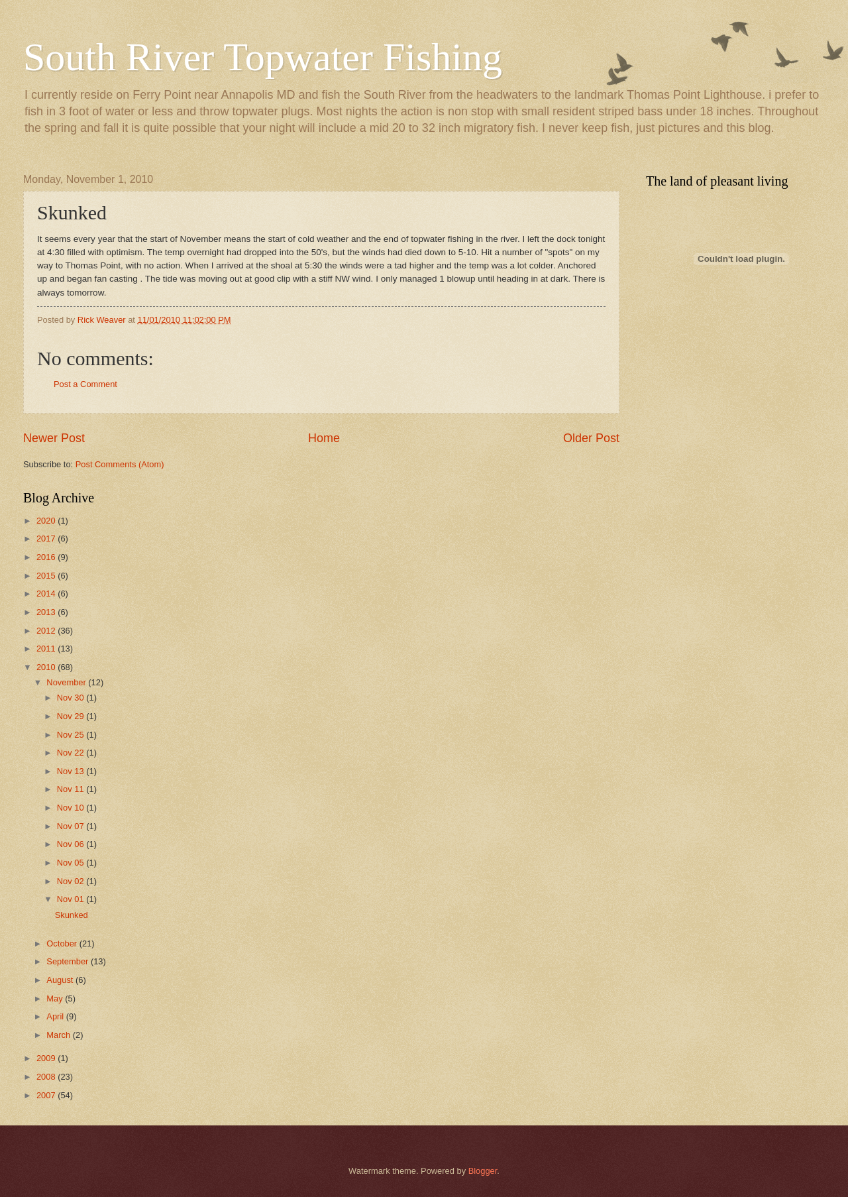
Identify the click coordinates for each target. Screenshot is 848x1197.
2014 (47, 593)
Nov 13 (71, 771)
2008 (47, 1077)
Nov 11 (71, 789)
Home (324, 438)
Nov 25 (71, 735)
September (68, 961)
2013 (47, 612)
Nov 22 (71, 753)
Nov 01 (71, 899)
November (67, 682)
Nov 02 (71, 881)
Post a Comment (85, 384)
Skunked (71, 915)
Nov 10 (71, 808)
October (62, 943)
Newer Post (54, 438)
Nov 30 (71, 698)
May (55, 998)
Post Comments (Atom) (120, 464)
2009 (47, 1058)
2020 (47, 521)
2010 (47, 667)
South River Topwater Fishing (262, 57)
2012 (47, 631)
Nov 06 (71, 844)
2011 (47, 649)
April (56, 1016)
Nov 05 (71, 863)
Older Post (591, 438)
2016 (47, 557)
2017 (47, 538)
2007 (47, 1095)
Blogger (483, 1171)
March (59, 1035)
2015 (47, 576)
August (61, 980)
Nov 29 (71, 716)
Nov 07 (71, 826)
